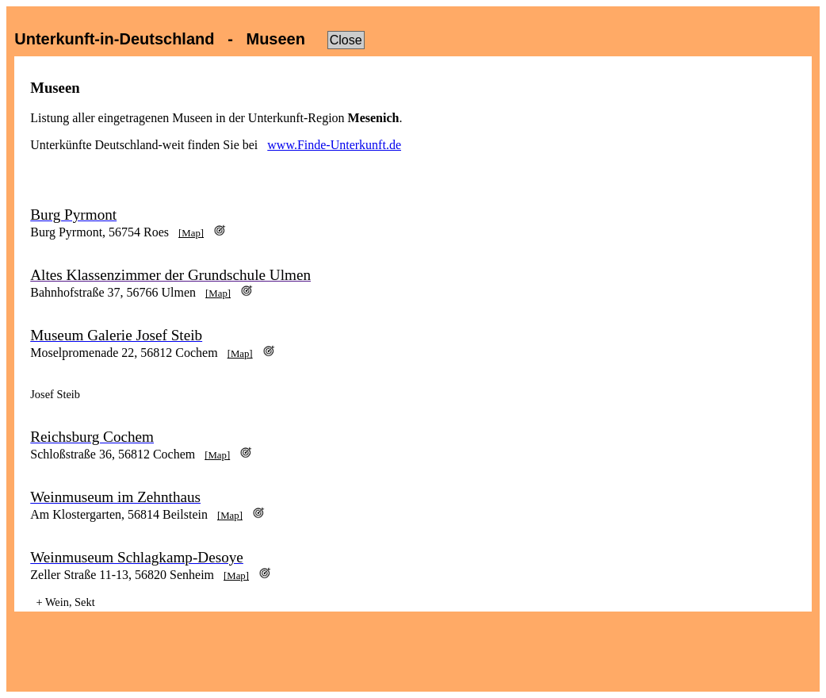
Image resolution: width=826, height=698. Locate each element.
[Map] (191, 233)
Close (346, 40)
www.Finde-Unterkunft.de (334, 144)
